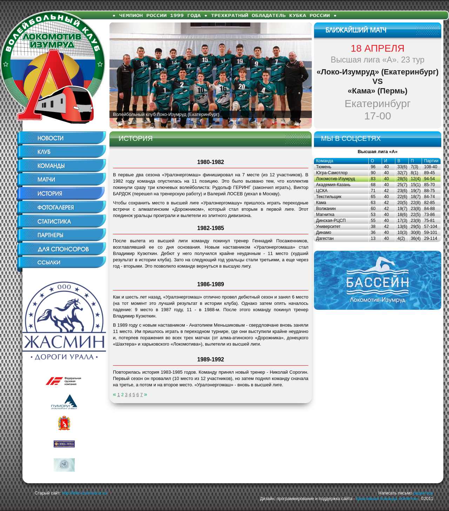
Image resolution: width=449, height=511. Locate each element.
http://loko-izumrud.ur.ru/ (84, 493)
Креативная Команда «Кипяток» (387, 498)
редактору (423, 493)
